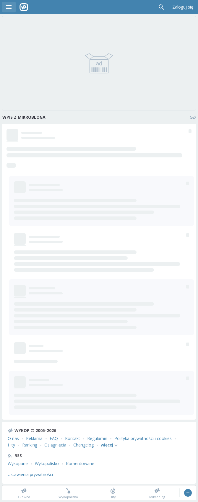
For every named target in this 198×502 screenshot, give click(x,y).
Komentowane (80, 463)
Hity (11, 445)
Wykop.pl (24, 7)
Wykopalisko (47, 463)
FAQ (54, 438)
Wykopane (18, 463)
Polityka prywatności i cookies (143, 438)
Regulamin (97, 438)
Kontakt (72, 438)
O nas (13, 438)
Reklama (34, 438)
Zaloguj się (182, 7)
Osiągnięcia (55, 445)
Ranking (29, 445)
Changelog (83, 445)
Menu (9, 7)
